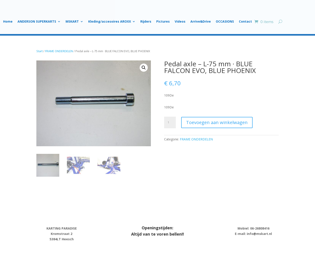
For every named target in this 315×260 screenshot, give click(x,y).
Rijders (145, 22)
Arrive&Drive (200, 22)
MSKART (72, 22)
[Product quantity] (170, 122)
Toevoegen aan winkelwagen (217, 122)
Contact (245, 22)
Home (8, 22)
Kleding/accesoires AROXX (109, 22)
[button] (144, 68)
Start (39, 51)
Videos (180, 22)
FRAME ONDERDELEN (59, 51)
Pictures (163, 22)
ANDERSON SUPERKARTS (37, 22)
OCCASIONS (225, 22)
